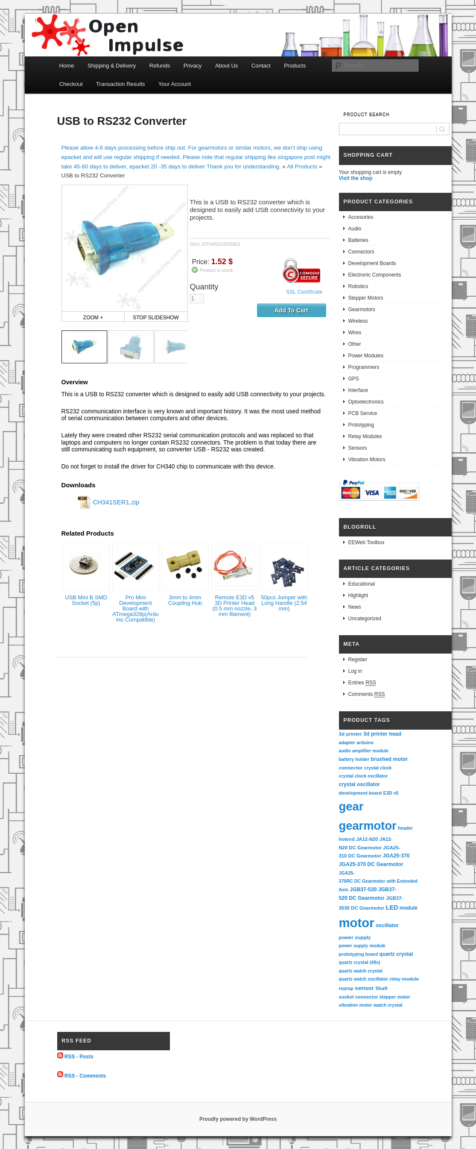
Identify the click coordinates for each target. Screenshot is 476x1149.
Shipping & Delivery (112, 65)
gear (351, 806)
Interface (358, 390)
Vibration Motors (366, 460)
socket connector (358, 996)
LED (392, 907)
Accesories (361, 217)
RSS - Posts (78, 1057)
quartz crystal (396, 954)
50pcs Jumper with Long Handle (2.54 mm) (284, 603)
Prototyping (361, 425)
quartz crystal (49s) (359, 962)
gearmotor (368, 825)
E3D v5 (390, 792)
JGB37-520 (363, 890)
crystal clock (378, 767)
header (405, 828)
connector (351, 767)
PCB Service (362, 413)
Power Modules (366, 356)
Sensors (357, 448)
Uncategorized (364, 619)
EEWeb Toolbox (366, 542)
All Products (302, 166)
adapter (347, 742)
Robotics (358, 286)
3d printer (350, 734)
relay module (404, 978)
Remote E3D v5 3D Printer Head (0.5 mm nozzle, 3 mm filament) (235, 605)
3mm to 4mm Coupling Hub (185, 600)
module (409, 908)
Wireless (358, 321)
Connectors (361, 252)
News (354, 607)
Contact (261, 65)
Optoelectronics (366, 402)
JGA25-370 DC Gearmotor (371, 864)
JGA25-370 (396, 856)
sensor (364, 988)
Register (358, 660)
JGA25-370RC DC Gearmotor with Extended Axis (379, 881)
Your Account (174, 84)
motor (356, 923)
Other (354, 344)
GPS (353, 379)
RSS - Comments (85, 1075)
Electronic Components (374, 275)
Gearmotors (361, 309)
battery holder (354, 759)
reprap (346, 988)
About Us (226, 65)
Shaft (381, 988)
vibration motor (355, 1005)
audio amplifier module (364, 750)
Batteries (358, 240)
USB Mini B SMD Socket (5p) (86, 600)
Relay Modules (365, 436)
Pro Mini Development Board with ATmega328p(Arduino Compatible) (135, 608)
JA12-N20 (367, 839)
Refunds (159, 65)
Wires (355, 333)
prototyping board (358, 954)
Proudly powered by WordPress (238, 1119)
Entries (362, 683)
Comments (366, 694)
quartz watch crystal (361, 970)
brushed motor (389, 759)
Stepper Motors (365, 298)
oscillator (387, 925)
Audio (355, 229)
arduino (365, 742)
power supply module (362, 945)
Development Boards (372, 263)
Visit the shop (355, 178)
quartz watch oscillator (363, 978)
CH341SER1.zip (116, 502)
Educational (361, 584)
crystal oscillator (359, 784)
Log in (355, 671)
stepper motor (395, 996)
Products (295, 65)
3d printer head (382, 734)
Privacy (193, 65)
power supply (355, 937)
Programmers (364, 367)
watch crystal (388, 1005)
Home (66, 65)
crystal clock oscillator (363, 775)
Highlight (358, 595)
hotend (347, 839)
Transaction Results (120, 84)
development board (360, 792)
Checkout (71, 84)
